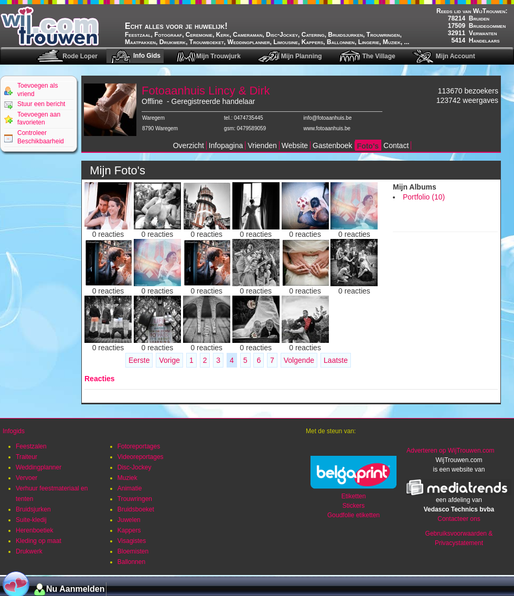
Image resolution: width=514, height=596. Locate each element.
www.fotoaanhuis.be (327, 128)
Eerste (138, 360)
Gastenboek (332, 145)
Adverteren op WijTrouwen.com (450, 450)
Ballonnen (131, 562)
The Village (378, 56)
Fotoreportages (138, 446)
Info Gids (146, 55)
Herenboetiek (34, 530)
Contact (396, 145)
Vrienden (262, 145)
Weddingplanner (38, 467)
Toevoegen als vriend (37, 90)
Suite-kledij (31, 520)
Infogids (14, 431)
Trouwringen (134, 499)
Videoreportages (140, 457)
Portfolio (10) (424, 197)
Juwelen (129, 520)
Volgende (299, 360)
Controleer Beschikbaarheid (40, 137)
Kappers (129, 530)
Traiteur (26, 457)
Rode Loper (80, 56)
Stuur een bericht (41, 104)
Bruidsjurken (33, 509)
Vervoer (26, 478)
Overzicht (188, 145)
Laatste (336, 360)
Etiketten (353, 496)
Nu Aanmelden (75, 588)
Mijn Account (455, 56)
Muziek (127, 478)
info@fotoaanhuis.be (328, 118)
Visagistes (131, 541)
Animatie (129, 488)
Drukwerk (29, 551)
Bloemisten (132, 551)
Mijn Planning (301, 56)
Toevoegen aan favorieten (38, 119)
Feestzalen (31, 446)
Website (295, 145)
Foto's (368, 146)
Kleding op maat (38, 541)
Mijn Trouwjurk (218, 56)
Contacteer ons (458, 518)
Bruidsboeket (135, 509)
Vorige (169, 360)
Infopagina (226, 145)
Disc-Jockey (134, 467)
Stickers (353, 505)
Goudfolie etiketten (353, 515)
